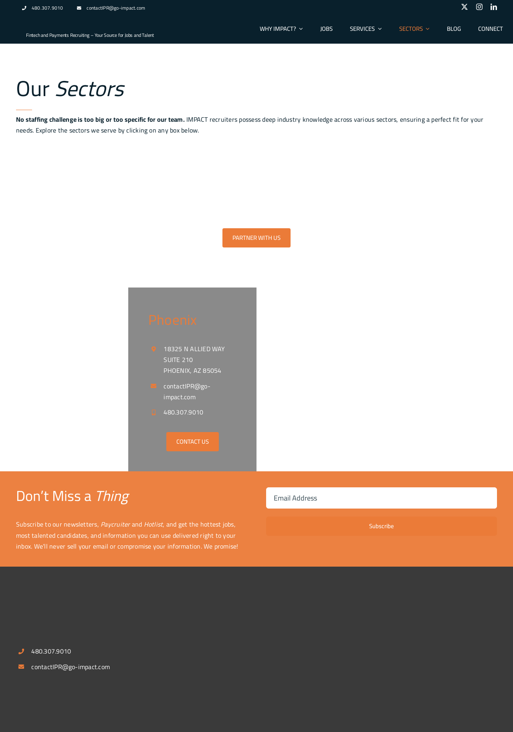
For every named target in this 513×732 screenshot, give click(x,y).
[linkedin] (494, 7)
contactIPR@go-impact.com (116, 7)
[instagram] (479, 7)
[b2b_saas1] (380, 155)
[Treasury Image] (297, 155)
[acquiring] (130, 155)
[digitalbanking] (214, 155)
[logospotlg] (56, 21)
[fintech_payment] (47, 155)
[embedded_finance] (464, 155)
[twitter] (464, 7)
